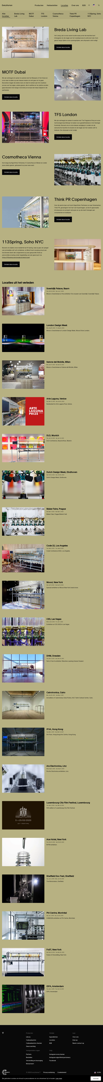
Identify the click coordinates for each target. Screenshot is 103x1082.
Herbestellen (52, 5)
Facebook (52, 1060)
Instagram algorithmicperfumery (59, 1057)
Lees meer (59, 1078)
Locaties (64, 5)
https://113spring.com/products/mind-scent (16, 257)
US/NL (97, 1072)
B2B (84, 5)
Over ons (75, 5)
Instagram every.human (56, 1054)
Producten (39, 5)
